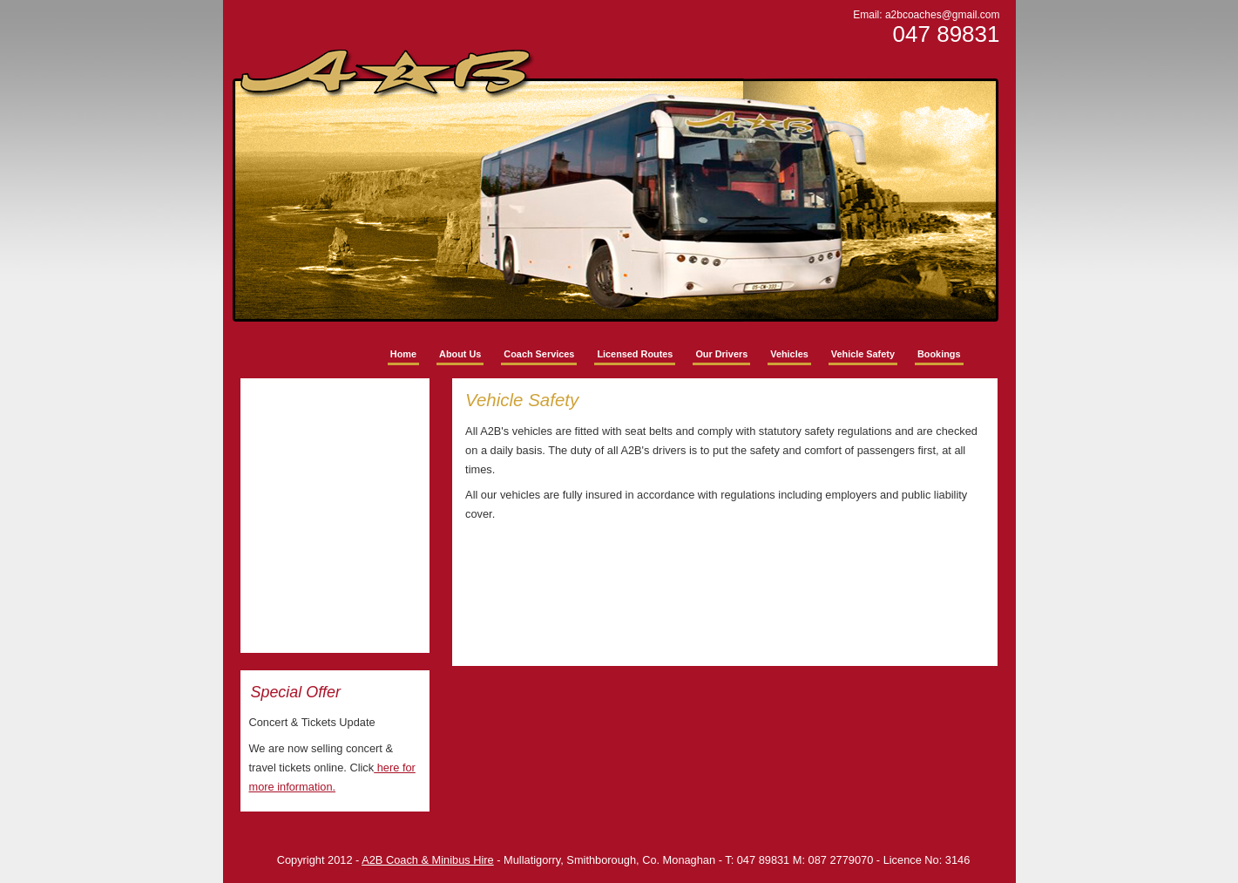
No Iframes (335, 515)
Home (403, 354)
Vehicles (789, 354)
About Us (460, 354)
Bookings (939, 354)
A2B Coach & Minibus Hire (428, 859)
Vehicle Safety (863, 354)
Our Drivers (721, 354)
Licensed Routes (635, 354)
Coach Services (539, 354)
